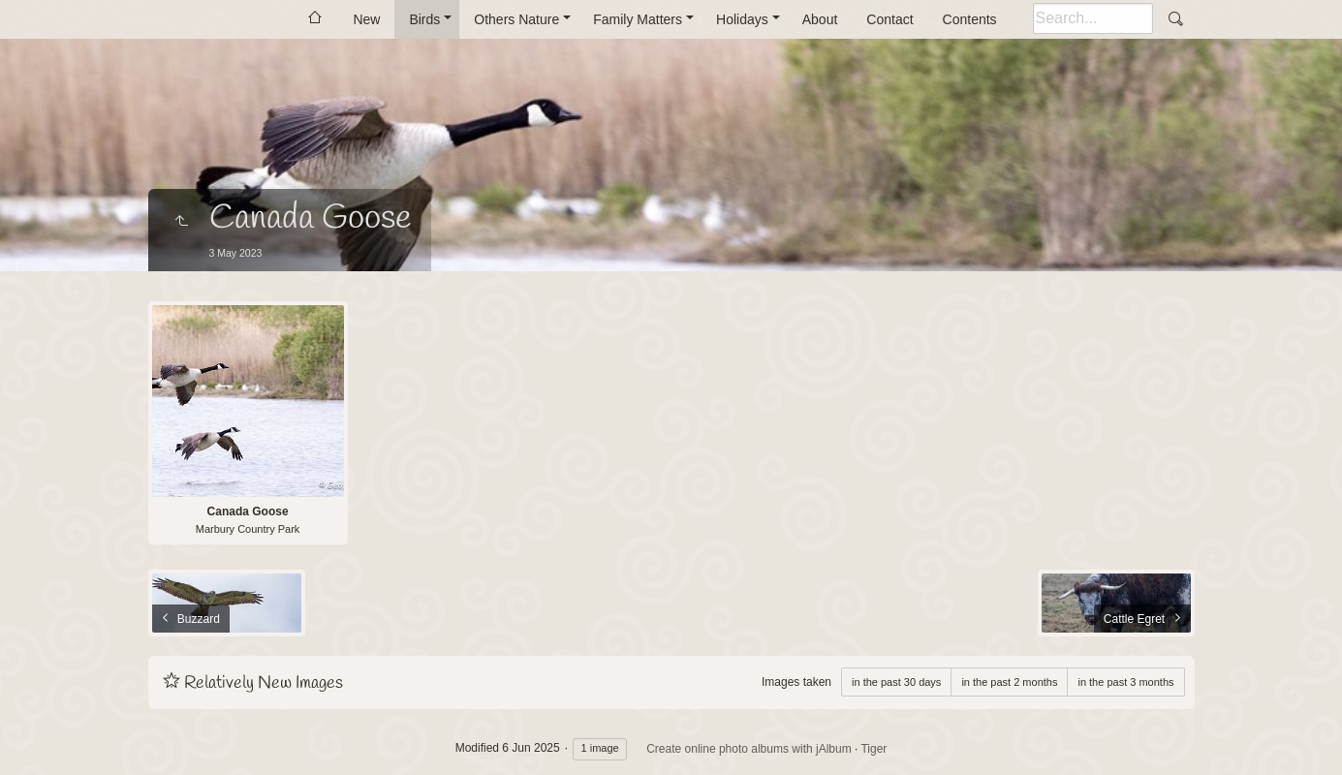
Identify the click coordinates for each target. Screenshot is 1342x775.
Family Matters (637, 19)
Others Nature (516, 19)
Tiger (873, 749)
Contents (970, 19)
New (366, 19)
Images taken (796, 682)
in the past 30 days (896, 682)
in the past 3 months (1125, 682)
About (820, 19)
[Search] (1093, 18)
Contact (889, 19)
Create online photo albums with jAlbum (748, 749)
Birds (424, 19)
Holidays (742, 19)
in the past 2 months (1009, 682)
